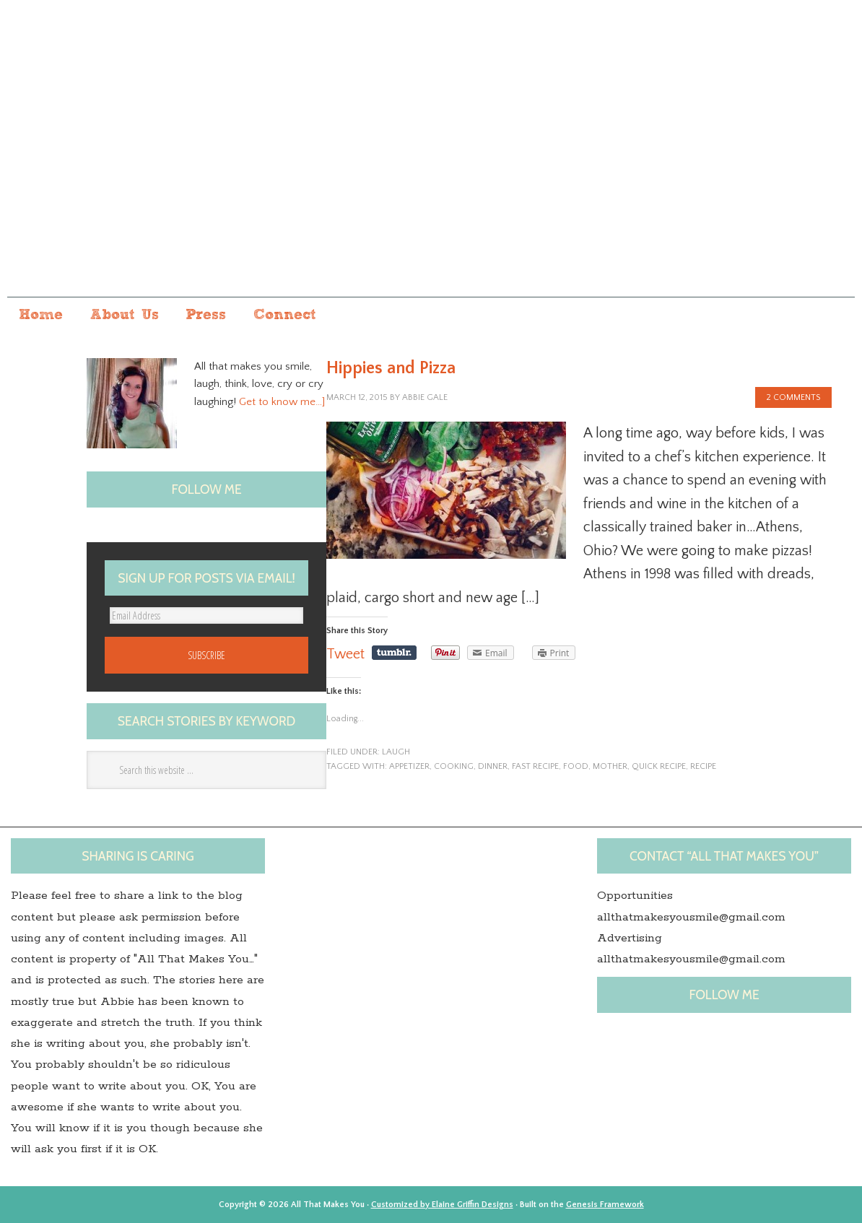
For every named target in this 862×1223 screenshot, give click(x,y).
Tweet (345, 654)
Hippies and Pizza (391, 368)
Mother (610, 766)
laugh (396, 752)
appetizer (409, 766)
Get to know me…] (282, 402)
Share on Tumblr (394, 652)
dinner (493, 766)
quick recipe (659, 766)
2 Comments (793, 397)
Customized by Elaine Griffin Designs (442, 1204)
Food (575, 766)
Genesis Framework (605, 1204)
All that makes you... (431, 161)
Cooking (454, 766)
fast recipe (535, 766)
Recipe (703, 766)
